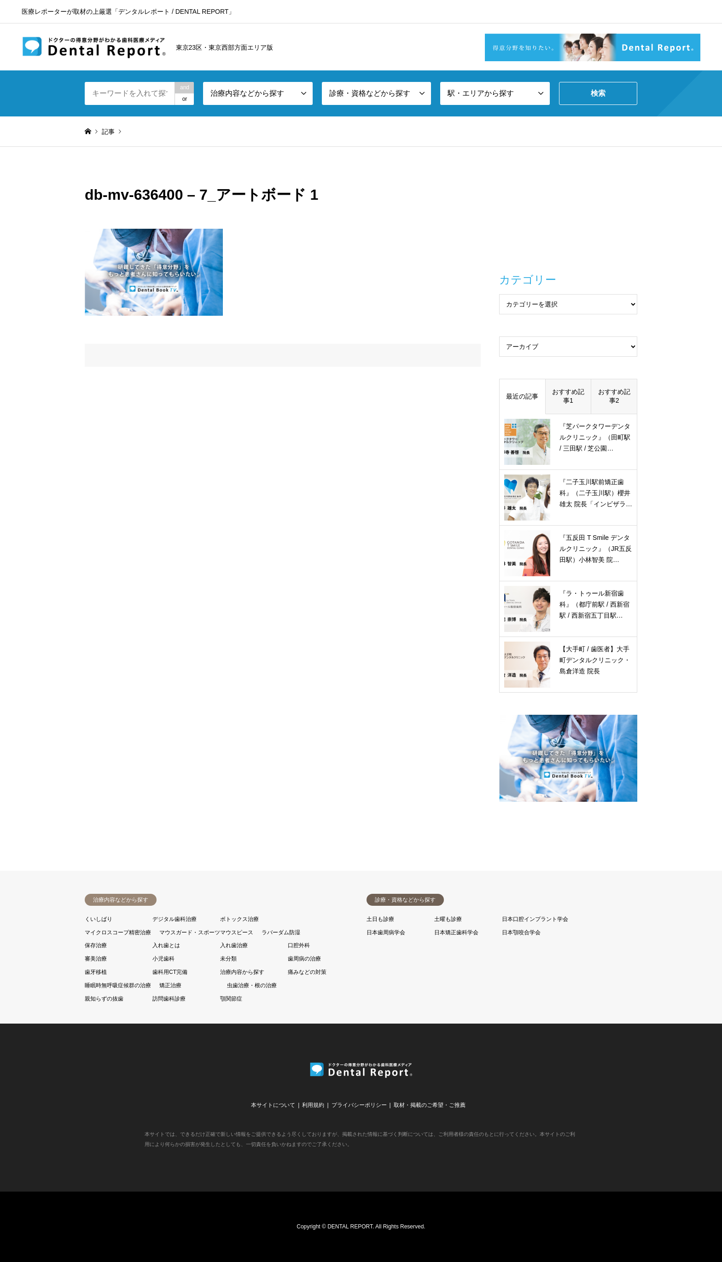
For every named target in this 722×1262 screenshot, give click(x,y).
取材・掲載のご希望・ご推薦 (430, 1105)
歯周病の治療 (304, 958)
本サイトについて (273, 1105)
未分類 (228, 958)
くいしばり (98, 919)
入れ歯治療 (234, 945)
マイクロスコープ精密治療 (118, 932)
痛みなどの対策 (307, 972)
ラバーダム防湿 (281, 932)
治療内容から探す (242, 972)
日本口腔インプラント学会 (535, 919)
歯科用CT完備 (169, 972)
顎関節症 (231, 999)
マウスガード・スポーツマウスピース (206, 932)
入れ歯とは (166, 945)
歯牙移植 (96, 972)
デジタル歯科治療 (174, 919)
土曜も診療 (448, 919)
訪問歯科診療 (169, 999)
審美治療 (96, 958)
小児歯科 (163, 958)
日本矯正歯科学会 (456, 932)
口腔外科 (299, 945)
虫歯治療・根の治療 (252, 985)
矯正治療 (170, 985)
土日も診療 (380, 919)
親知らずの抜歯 (104, 999)
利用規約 (313, 1105)
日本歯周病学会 (386, 932)
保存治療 (96, 945)
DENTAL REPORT (350, 1226)
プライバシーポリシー (359, 1105)
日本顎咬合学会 (521, 932)
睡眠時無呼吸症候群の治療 (118, 985)
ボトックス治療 (239, 919)
